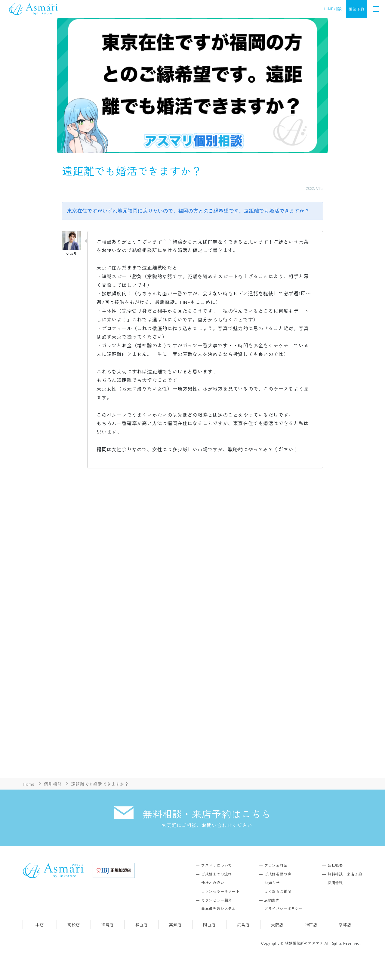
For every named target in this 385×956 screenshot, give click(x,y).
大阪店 (277, 924)
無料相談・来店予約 (345, 873)
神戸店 (311, 924)
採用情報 (335, 882)
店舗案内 (272, 900)
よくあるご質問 (277, 891)
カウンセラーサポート (220, 891)
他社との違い (212, 882)
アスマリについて (216, 865)
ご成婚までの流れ (216, 873)
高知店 (175, 924)
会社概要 (335, 865)
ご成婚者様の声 (277, 873)
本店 (39, 924)
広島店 (243, 924)
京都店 (345, 924)
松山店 (141, 924)
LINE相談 (333, 9)
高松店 (73, 924)
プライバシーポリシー (283, 908)
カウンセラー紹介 (216, 900)
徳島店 (107, 924)
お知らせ (272, 882)
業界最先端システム (218, 908)
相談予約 (356, 8)
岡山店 (209, 924)
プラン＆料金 (276, 865)
